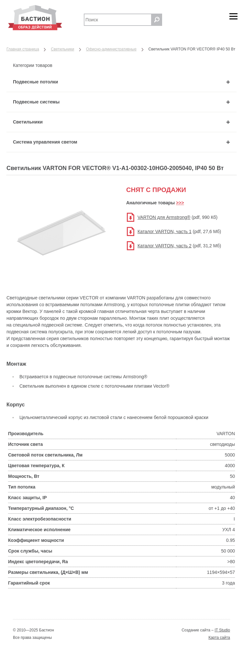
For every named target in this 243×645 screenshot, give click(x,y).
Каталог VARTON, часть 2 (165, 245)
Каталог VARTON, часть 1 (165, 231)
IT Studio (222, 630)
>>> (180, 202)
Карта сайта (219, 637)
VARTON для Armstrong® (164, 217)
